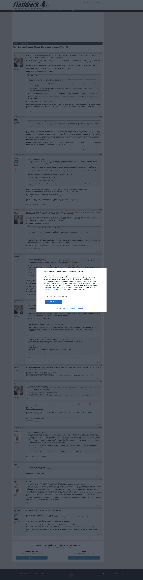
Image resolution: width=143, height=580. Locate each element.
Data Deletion (61, 308)
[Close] (103, 271)
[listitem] (71, 296)
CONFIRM (53, 302)
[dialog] (71, 290)
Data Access (71, 308)
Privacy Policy (82, 308)
